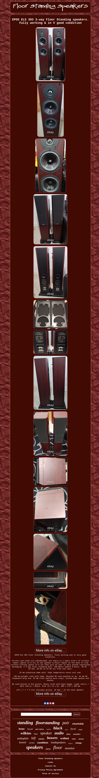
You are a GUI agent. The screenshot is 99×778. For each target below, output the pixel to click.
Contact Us (50, 766)
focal (73, 728)
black (57, 728)
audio (59, 733)
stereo (48, 749)
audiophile (22, 738)
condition (42, 742)
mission (81, 739)
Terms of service (50, 774)
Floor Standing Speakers (50, 759)
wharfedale (78, 723)
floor (57, 747)
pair (65, 722)
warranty (39, 729)
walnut (64, 738)
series (32, 742)
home (22, 728)
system (48, 729)
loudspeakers (58, 742)
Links (50, 762)
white (74, 739)
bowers (52, 738)
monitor (70, 748)
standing (25, 722)
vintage (78, 743)
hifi (33, 738)
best (35, 734)
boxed (30, 729)
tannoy (41, 739)
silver (68, 734)
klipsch (70, 743)
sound (80, 729)
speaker (46, 733)
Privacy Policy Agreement (50, 770)
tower (23, 742)
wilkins (26, 733)
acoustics (76, 734)
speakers (34, 747)
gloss (66, 729)
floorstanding (48, 722)
